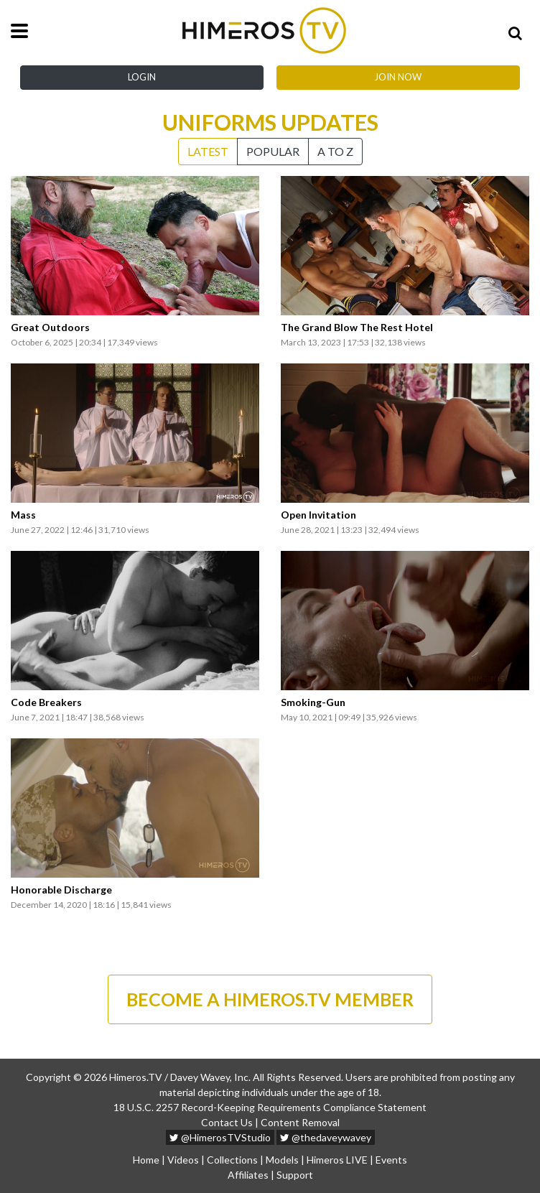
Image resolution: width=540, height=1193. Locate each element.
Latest (207, 151)
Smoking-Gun (313, 702)
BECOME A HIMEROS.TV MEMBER (270, 999)
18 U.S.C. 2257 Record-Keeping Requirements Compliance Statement (270, 1107)
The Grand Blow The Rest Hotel (357, 327)
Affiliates (248, 1175)
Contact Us (227, 1122)
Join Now (398, 77)
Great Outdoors (50, 327)
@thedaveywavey (325, 1137)
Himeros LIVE (337, 1159)
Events (391, 1159)
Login (142, 77)
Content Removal (300, 1122)
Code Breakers (46, 702)
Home (146, 1159)
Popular (272, 151)
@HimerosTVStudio (220, 1137)
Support (294, 1175)
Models (282, 1159)
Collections (232, 1159)
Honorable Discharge (61, 890)
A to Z (335, 151)
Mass (23, 515)
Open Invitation (318, 515)
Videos (183, 1159)
